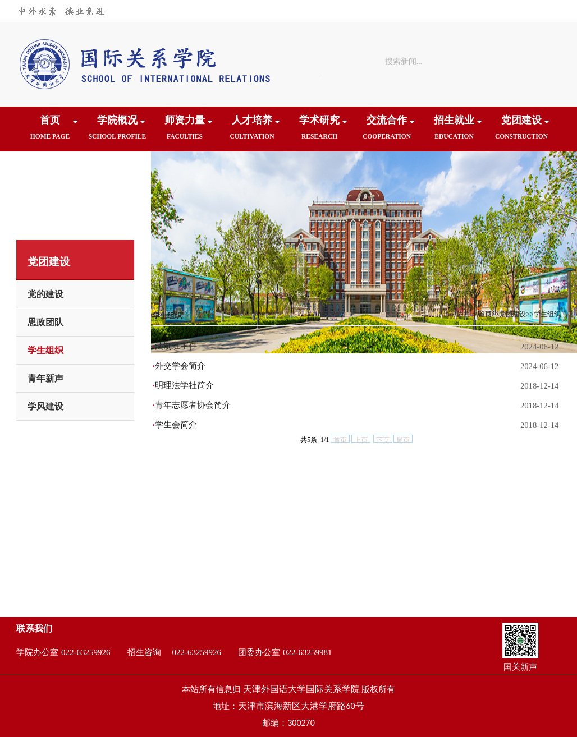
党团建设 (521, 131)
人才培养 (252, 131)
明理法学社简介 (184, 385)
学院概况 (117, 131)
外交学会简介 (180, 365)
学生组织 (45, 350)
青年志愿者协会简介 (193, 404)
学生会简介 (176, 424)
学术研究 (319, 131)
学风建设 (45, 406)
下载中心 (117, 175)
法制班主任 (176, 346)
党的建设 (45, 294)
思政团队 (45, 322)
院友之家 (50, 175)
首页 (50, 131)
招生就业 (454, 131)
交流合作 (386, 131)
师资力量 (184, 131)
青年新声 (45, 378)
